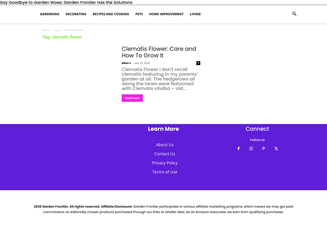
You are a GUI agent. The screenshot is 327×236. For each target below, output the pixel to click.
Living (195, 14)
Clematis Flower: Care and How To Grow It (159, 52)
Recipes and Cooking (111, 14)
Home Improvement (166, 14)
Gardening (49, 14)
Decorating (76, 14)
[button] (294, 14)
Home (46, 30)
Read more (132, 98)
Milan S (126, 63)
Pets (139, 14)
